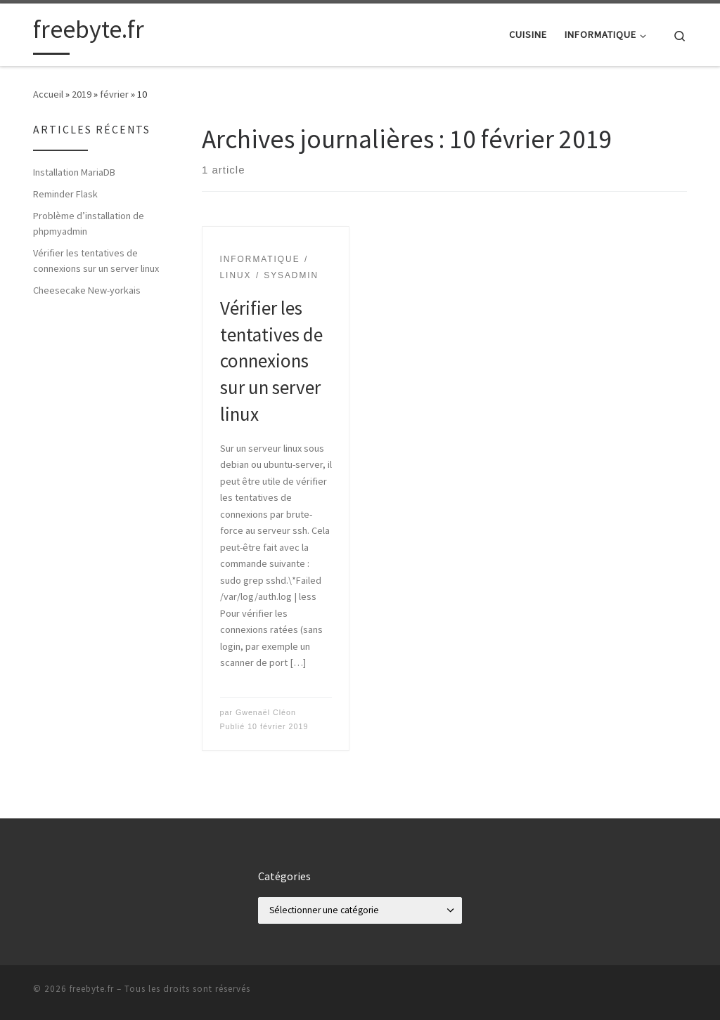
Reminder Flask (65, 194)
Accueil (48, 94)
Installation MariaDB (74, 172)
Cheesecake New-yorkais (87, 290)
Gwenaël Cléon (266, 712)
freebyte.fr (92, 989)
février (114, 94)
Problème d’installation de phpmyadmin (88, 223)
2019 (81, 94)
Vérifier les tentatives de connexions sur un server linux (271, 361)
